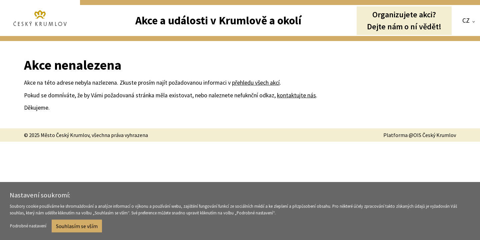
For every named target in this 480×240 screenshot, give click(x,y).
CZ (466, 20)
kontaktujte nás (296, 95)
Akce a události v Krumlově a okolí (218, 20)
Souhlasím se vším (77, 227)
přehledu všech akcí (256, 82)
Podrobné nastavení (28, 227)
